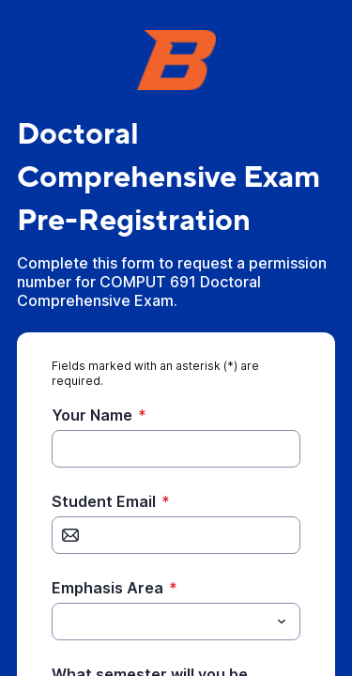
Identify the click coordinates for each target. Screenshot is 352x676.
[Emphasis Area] (160, 621)
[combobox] (176, 621)
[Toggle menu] (281, 621)
